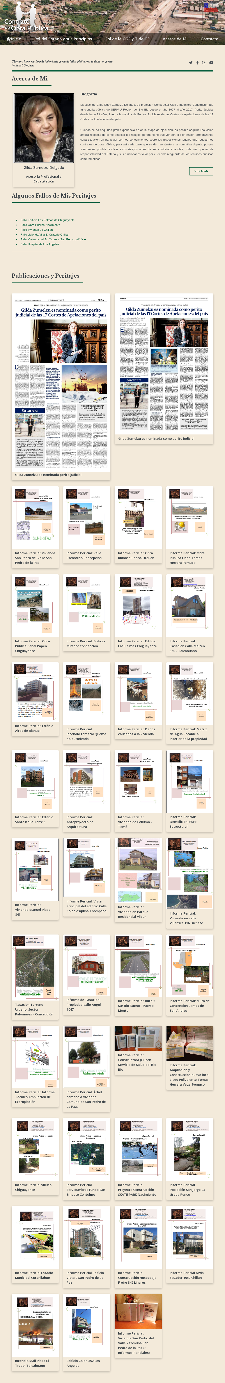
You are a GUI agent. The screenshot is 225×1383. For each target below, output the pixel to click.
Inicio (14, 39)
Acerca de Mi (175, 38)
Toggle (8, 8)
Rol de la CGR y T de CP (127, 38)
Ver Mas (201, 171)
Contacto (209, 38)
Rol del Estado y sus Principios (63, 38)
